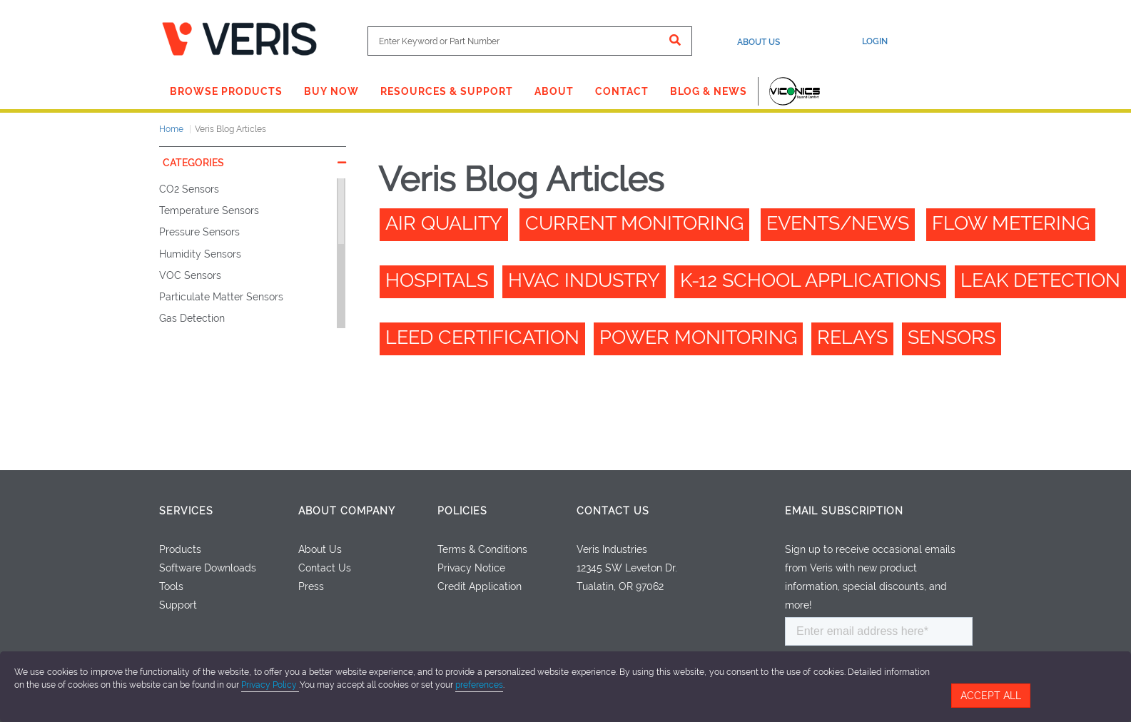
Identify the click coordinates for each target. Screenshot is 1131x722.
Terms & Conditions (482, 549)
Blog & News (708, 91)
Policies (462, 511)
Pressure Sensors (199, 232)
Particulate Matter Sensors (221, 296)
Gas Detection (192, 318)
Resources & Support (446, 91)
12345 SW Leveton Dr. (627, 568)
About (554, 91)
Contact (622, 91)
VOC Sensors (190, 275)
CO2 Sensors (189, 189)
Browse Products (226, 91)
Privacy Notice (471, 568)
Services (186, 511)
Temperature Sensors (209, 210)
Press (311, 586)
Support (178, 605)
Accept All (990, 695)
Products (180, 549)
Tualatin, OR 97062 (620, 586)
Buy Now (331, 91)
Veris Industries (612, 549)
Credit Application (479, 586)
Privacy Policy (270, 685)
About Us (758, 42)
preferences (479, 685)
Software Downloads (207, 568)
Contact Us (324, 568)
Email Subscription (844, 511)
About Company (346, 511)
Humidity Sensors (200, 254)
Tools (171, 586)
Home (171, 129)
